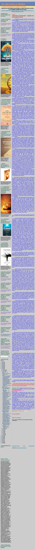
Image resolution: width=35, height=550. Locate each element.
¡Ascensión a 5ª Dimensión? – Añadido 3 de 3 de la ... (6, 396)
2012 (2, 440)
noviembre (4, 370)
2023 (2, 364)
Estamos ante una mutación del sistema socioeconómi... (6, 376)
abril (3, 432)
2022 (2, 365)
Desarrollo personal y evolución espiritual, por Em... (6, 395)
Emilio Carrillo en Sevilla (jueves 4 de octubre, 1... (6, 422)
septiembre (4, 428)
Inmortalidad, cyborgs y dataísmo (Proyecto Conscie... (5, 412)
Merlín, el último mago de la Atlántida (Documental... (6, 420)
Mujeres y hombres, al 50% (6, 387)
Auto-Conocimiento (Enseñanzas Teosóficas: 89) (6, 378)
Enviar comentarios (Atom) (21, 447)
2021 (2, 366)
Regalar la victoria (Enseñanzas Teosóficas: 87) (6, 404)
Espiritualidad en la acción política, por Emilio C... (6, 407)
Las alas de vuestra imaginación (5, 398)
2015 (2, 437)
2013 (2, 439)
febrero (3, 434)
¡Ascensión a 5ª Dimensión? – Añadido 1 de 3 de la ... (6, 419)
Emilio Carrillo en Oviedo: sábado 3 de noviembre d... (6, 380)
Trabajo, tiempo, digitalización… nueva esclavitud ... (5, 391)
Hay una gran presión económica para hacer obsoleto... (5, 427)
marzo (3, 433)
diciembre (3, 369)
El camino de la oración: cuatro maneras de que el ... (6, 413)
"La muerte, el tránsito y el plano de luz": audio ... (6, 400)
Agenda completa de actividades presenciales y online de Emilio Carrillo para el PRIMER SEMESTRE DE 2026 (17, 11)
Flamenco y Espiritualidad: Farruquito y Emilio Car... (6, 417)
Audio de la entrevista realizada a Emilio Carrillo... (6, 416)
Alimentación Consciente (5, 410)
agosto (3, 429)
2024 (2, 363)
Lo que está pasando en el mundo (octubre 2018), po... (6, 381)
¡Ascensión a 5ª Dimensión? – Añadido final (6, 384)
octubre (3, 371)
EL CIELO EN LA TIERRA (13, 4)
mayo (3, 431)
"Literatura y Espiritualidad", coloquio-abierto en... (6, 377)
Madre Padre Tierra (5, 386)
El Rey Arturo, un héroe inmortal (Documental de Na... (6, 389)
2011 (2, 441)
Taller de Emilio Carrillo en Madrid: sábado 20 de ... (6, 402)
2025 (2, 362)
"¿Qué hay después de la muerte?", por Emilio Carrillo (6, 383)
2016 (2, 436)
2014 (2, 438)
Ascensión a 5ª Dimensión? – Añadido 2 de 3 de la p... (6, 409)
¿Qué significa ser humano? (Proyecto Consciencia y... (6, 403)
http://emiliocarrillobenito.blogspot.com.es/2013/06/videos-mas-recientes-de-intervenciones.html (6, 335)
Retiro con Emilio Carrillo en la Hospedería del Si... (6, 374)
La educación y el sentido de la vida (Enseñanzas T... (6, 392)
